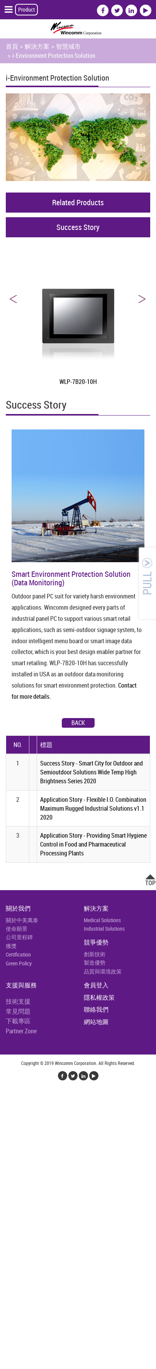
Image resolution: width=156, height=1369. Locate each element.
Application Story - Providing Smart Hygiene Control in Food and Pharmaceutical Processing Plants (93, 844)
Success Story (78, 227)
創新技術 (94, 954)
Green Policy (19, 963)
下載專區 (18, 1021)
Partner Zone (21, 1031)
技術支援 (18, 1001)
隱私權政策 (99, 997)
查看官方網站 (43, 1190)
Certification (18, 954)
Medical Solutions (102, 920)
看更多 (12, 1190)
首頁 (12, 46)
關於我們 (18, 908)
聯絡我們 (96, 1009)
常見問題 (18, 1011)
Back (78, 722)
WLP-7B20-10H (78, 381)
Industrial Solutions (104, 928)
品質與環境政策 (103, 971)
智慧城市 (68, 46)
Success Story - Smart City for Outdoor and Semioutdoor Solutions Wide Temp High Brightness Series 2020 (91, 772)
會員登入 (96, 985)
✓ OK (139, 1364)
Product (26, 9)
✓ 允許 (9, 1116)
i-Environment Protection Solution (53, 55)
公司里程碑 (19, 937)
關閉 (6, 1097)
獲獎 (11, 946)
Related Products (78, 202)
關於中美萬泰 (22, 920)
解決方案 (37, 46)
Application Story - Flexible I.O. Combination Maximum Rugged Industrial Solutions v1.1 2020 (93, 808)
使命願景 (16, 928)
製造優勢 (94, 962)
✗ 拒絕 (8, 1125)
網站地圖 (96, 1021)
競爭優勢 (96, 942)
